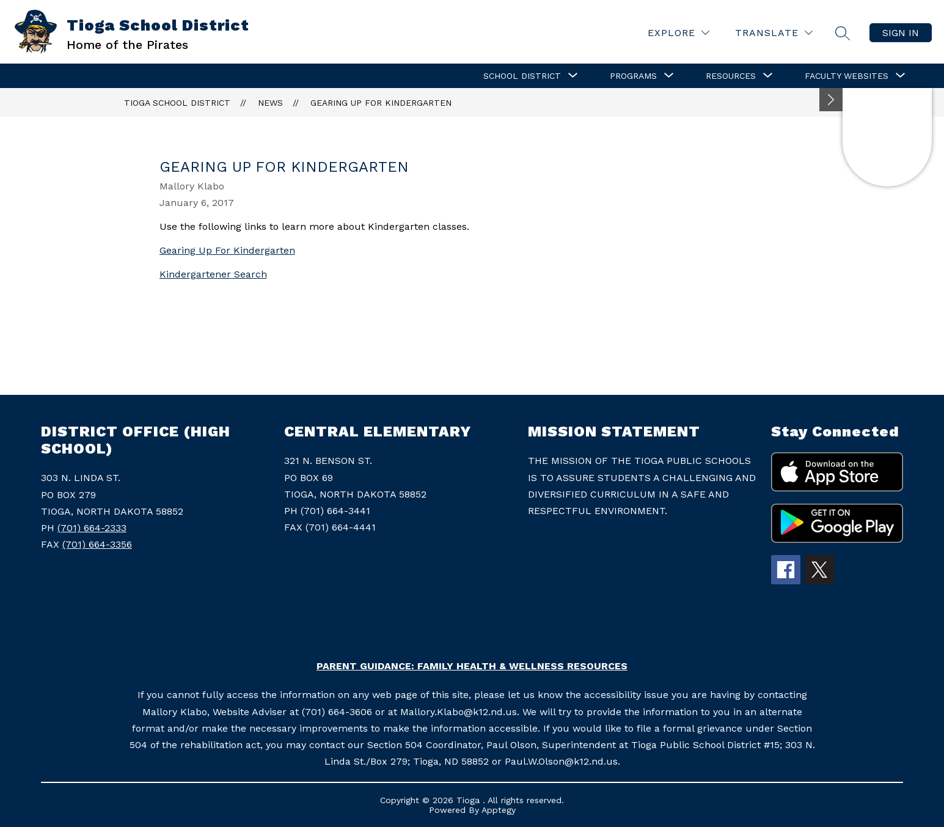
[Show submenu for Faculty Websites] (846, 75)
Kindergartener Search (213, 274)
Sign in (900, 33)
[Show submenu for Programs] (633, 75)
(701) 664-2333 (91, 528)
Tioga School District (177, 103)
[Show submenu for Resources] (731, 75)
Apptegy (498, 810)
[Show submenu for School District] (522, 75)
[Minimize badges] (831, 99)
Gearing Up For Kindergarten (381, 103)
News (270, 103)
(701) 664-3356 (97, 544)
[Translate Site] (774, 32)
